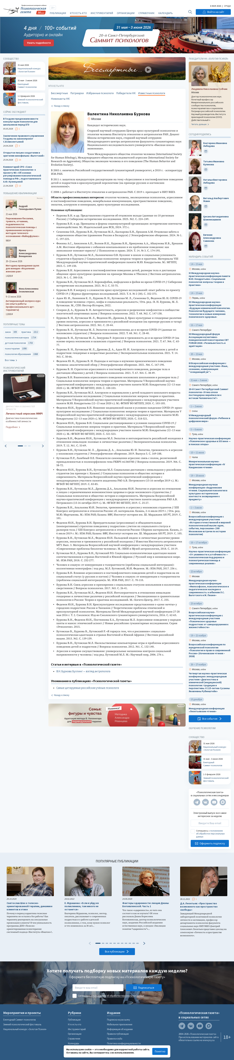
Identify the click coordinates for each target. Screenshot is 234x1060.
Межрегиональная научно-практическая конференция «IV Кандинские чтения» (207, 464)
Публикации (58, 13)
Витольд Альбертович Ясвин (216, 200)
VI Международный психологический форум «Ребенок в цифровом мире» (209, 418)
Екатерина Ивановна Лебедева (215, 145)
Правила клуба (114, 1038)
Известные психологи (151, 93)
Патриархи (77, 93)
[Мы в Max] (222, 802)
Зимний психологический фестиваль (22, 1024)
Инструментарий (102, 13)
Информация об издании (120, 1029)
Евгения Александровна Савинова (212, 237)
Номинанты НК (60, 98)
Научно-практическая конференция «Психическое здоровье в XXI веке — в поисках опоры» (210, 441)
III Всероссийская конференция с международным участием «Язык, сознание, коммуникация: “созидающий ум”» (208, 367)
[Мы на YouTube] (214, 802)
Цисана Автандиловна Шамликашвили (216, 218)
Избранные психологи (100, 93)
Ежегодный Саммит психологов (19, 1019)
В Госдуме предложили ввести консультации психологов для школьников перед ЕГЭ (20, 121)
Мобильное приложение (119, 1024)
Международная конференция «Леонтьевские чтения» (206, 710)
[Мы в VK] (205, 802)
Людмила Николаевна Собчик (209, 88)
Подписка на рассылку (118, 1019)
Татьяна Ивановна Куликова (213, 163)
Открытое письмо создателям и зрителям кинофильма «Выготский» (23, 154)
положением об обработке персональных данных (210, 833)
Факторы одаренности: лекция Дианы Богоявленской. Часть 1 (145, 905)
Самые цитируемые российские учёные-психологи (87, 688)
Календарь (165, 13)
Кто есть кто (78, 13)
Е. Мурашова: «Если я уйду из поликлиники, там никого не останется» (82, 906)
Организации (126, 13)
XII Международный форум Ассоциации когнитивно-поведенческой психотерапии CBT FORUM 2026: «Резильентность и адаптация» (209, 340)
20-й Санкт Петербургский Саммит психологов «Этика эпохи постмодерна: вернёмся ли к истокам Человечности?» (208, 394)
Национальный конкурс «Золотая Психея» (25, 1029)
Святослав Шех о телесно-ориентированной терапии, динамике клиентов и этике (29, 906)
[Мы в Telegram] (197, 802)
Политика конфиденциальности (124, 1043)
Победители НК (126, 93)
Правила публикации (118, 1033)
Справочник (146, 13)
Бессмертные (59, 93)
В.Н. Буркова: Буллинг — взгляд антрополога (83, 671)
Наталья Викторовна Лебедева (215, 181)
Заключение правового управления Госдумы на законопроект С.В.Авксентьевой (23, 138)
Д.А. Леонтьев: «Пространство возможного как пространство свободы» (199, 906)
